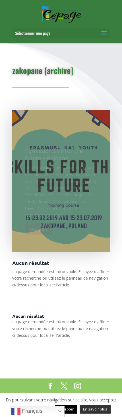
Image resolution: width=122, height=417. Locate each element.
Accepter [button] (66, 409)
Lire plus (38, 230)
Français (26, 411)
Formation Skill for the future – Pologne (54, 155)
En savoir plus (95, 409)
